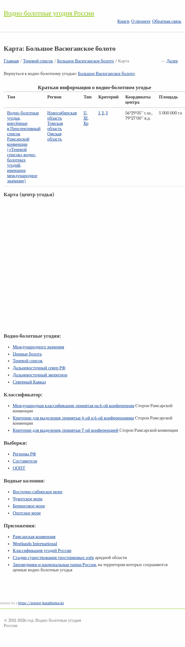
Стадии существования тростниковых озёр (53, 557)
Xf (85, 118)
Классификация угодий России (42, 550)
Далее (172, 61)
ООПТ (19, 468)
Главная (11, 61)
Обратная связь (166, 21)
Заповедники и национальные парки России (54, 564)
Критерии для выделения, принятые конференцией (65, 430)
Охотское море (27, 513)
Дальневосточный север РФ (39, 368)
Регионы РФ (24, 454)
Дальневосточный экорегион (40, 375)
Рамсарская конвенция (34, 536)
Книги (123, 21)
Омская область (54, 136)
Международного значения (38, 347)
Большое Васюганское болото (85, 61)
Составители (25, 461)
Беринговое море (29, 506)
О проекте (141, 21)
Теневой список (38, 61)
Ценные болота (27, 354)
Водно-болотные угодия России (49, 13)
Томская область (55, 126)
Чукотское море (28, 499)
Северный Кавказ (29, 382)
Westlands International (35, 543)
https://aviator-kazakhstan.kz (41, 603)
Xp (85, 123)
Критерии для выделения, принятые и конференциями (73, 418)
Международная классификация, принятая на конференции (73, 405)
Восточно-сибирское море (37, 491)
